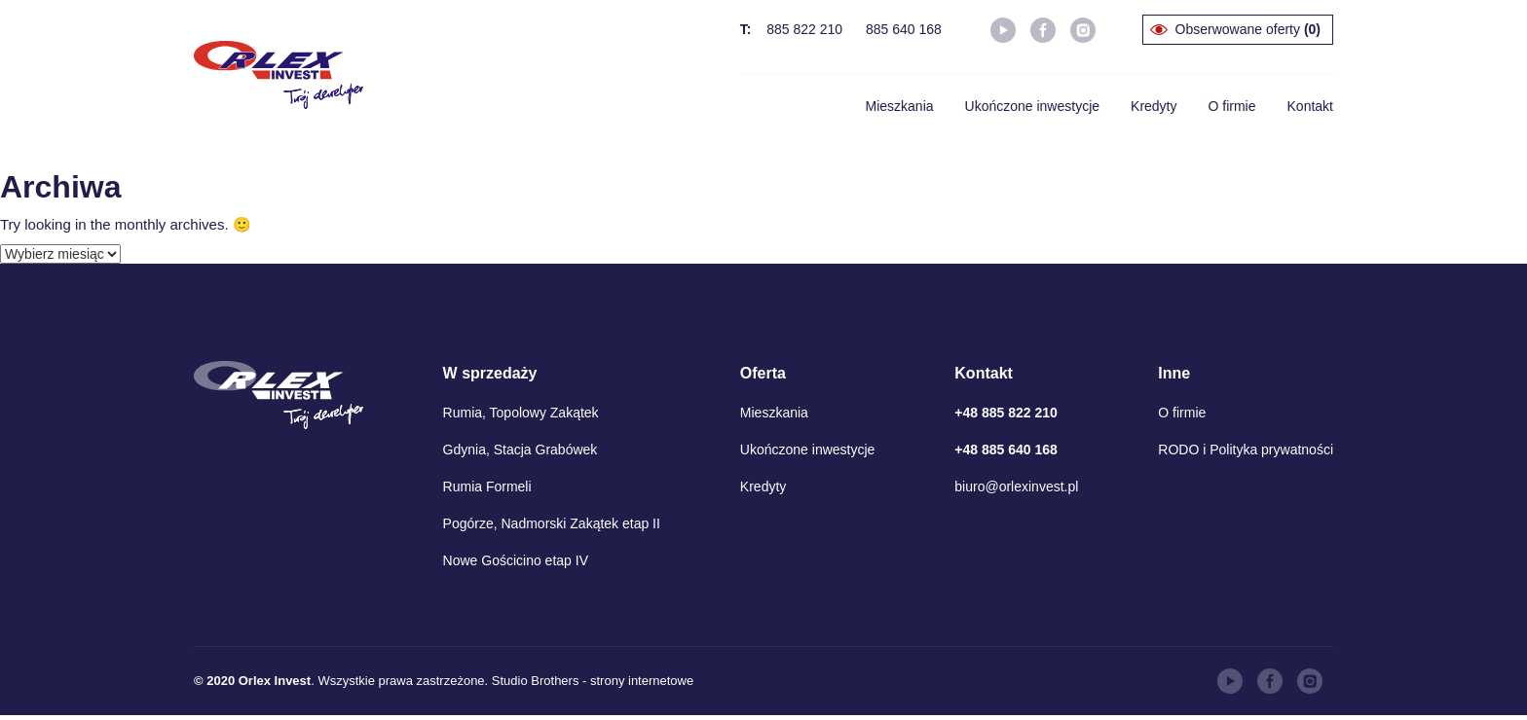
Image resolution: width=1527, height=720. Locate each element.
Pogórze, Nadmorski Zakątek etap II (551, 523)
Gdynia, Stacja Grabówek (520, 449)
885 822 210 (804, 29)
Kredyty (1153, 106)
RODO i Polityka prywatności (1245, 449)
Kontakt (1310, 106)
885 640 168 (904, 29)
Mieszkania (900, 106)
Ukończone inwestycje (1032, 106)
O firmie (1232, 106)
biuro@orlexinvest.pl (1016, 486)
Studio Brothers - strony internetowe (592, 680)
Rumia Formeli (487, 486)
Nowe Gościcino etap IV (515, 560)
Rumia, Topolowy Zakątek (521, 412)
